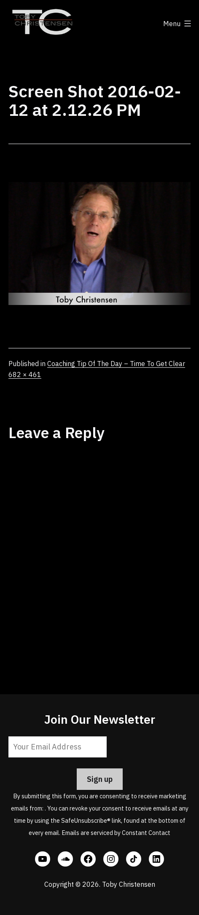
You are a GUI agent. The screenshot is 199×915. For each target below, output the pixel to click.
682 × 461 (24, 374)
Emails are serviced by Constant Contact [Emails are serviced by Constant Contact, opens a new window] (116, 833)
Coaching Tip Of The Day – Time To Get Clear (116, 363)
